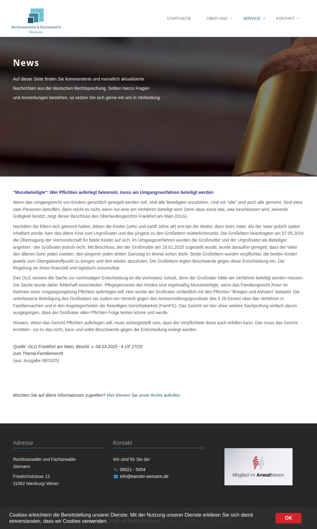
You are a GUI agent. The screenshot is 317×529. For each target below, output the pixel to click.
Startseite (179, 18)
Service (252, 18)
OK (288, 518)
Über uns (217, 18)
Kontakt (285, 18)
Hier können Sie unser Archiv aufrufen (143, 395)
